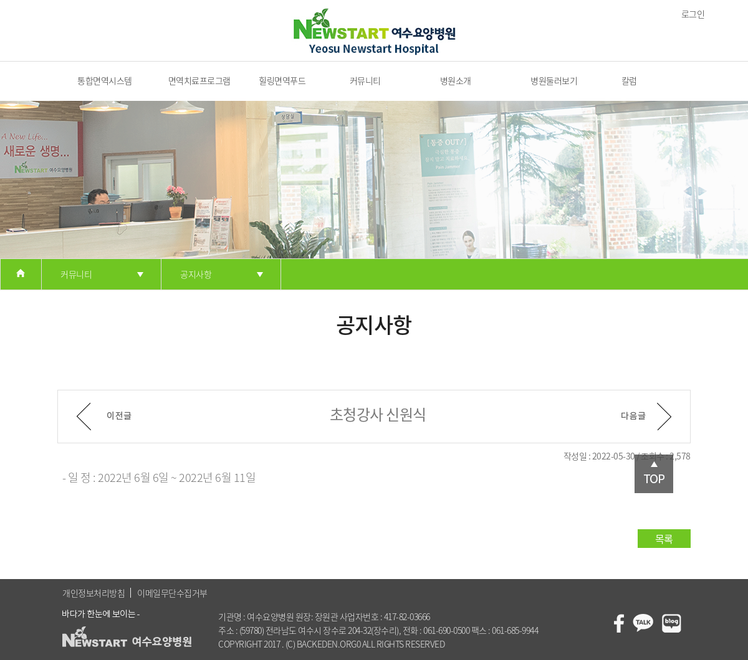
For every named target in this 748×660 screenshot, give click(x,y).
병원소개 (455, 80)
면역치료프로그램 (199, 80)
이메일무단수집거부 (172, 593)
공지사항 (195, 274)
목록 (664, 538)
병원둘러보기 (553, 80)
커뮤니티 (365, 80)
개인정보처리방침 (93, 593)
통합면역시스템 (104, 80)
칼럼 (629, 80)
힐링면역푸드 (282, 80)
